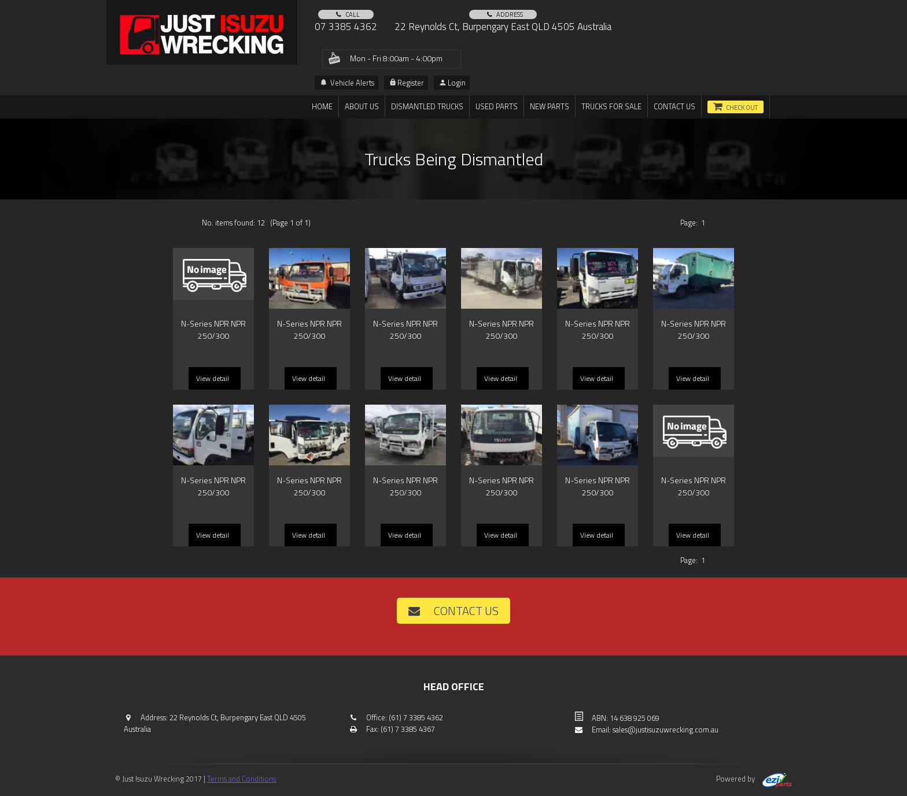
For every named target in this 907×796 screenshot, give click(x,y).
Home (322, 106)
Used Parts (496, 106)
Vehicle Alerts (347, 82)
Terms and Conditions (241, 778)
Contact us (674, 106)
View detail (212, 378)
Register (407, 82)
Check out (742, 107)
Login (453, 82)
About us (362, 106)
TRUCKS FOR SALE (611, 106)
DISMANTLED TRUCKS (427, 106)
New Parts (549, 106)
